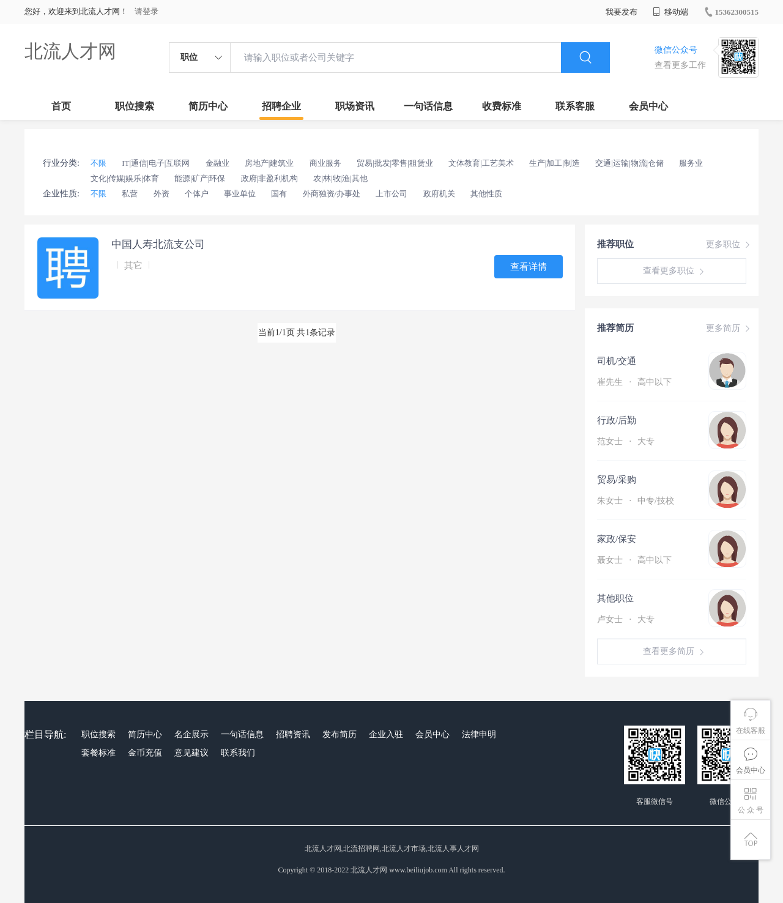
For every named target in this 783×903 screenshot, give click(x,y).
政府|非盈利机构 (270, 178)
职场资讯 (354, 106)
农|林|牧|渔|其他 (340, 178)
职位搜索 (134, 106)
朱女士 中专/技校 (635, 500)
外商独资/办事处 (332, 193)
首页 (61, 106)
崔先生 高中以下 (634, 382)
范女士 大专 (626, 441)
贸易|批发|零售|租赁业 (395, 163)
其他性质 (486, 193)
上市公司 (391, 193)
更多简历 (729, 328)
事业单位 (240, 193)
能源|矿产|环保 (199, 178)
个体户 (197, 193)
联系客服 (575, 106)
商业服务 (325, 163)
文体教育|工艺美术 (481, 163)
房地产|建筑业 (269, 163)
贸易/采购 (616, 480)
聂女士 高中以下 (634, 560)
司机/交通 (616, 361)
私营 (130, 193)
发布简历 (339, 734)
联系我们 (238, 752)
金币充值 (145, 752)
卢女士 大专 (626, 619)
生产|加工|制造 (554, 163)
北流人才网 (70, 51)
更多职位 (729, 244)
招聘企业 (281, 106)
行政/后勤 (616, 420)
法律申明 (479, 734)
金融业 (217, 163)
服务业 (691, 163)
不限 (98, 163)
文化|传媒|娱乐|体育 (125, 178)
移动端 (670, 12)
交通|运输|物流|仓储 (629, 163)
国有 (279, 193)
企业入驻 (386, 734)
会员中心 (648, 106)
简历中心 (208, 106)
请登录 (146, 11)
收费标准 (501, 106)
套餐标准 (98, 752)
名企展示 (191, 734)
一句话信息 (428, 106)
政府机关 (439, 193)
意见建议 (191, 752)
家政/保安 (616, 539)
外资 (161, 193)
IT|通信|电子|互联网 (156, 163)
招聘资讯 (293, 734)
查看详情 (528, 267)
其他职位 (615, 598)
